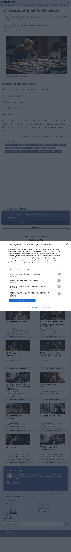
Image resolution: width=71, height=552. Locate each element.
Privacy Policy (46, 307)
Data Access (35, 307)
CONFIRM (22, 300)
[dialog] (35, 276)
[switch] (58, 274)
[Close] (67, 245)
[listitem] (35, 270)
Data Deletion (25, 307)
